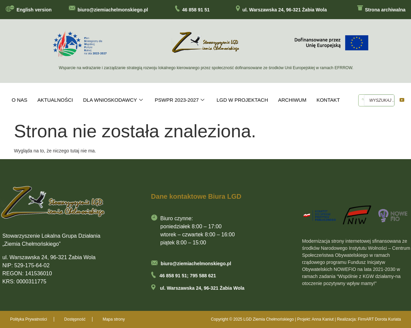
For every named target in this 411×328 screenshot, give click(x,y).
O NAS (20, 100)
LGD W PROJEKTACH (242, 100)
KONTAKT (328, 100)
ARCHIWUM (292, 100)
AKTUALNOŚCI (55, 100)
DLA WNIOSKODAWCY (112, 100)
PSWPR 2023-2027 (180, 100)
